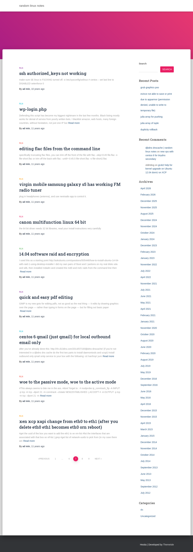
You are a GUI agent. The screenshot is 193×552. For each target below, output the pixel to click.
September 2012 (149, 486)
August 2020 (147, 340)
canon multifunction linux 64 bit (52, 222)
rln (21, 68)
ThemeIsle (168, 544)
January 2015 (147, 435)
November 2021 (149, 283)
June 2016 (146, 391)
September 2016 (149, 385)
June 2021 (146, 296)
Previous (44, 459)
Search (143, 63)
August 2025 (147, 213)
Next (97, 459)
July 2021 (145, 289)
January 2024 (147, 239)
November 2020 (149, 328)
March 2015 (147, 429)
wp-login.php (33, 109)
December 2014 (149, 442)
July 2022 (145, 271)
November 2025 (149, 207)
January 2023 (147, 258)
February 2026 (148, 194)
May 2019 (146, 372)
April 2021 (146, 309)
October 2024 (147, 232)
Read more (74, 123)
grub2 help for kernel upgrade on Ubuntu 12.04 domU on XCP (158, 169)
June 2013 (146, 474)
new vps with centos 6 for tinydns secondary (159, 155)
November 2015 (149, 416)
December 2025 (149, 201)
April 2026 (146, 188)
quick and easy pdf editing (46, 297)
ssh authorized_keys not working (52, 73)
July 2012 (145, 493)
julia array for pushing (152, 116)
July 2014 (145, 461)
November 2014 (149, 448)
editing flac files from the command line (59, 148)
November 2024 (149, 226)
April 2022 (146, 277)
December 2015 (149, 410)
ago (38, 89)
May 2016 (146, 397)
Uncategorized (148, 516)
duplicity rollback (149, 129)
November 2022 (149, 264)
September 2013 (149, 467)
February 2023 (148, 252)
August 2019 (147, 359)
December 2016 (149, 378)
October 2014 (147, 455)
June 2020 (146, 347)
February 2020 (148, 353)
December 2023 (149, 245)
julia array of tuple (150, 123)
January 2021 (147, 321)
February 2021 (148, 315)
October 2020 (147, 334)
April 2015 (146, 423)
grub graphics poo (150, 87)
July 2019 (145, 366)
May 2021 (146, 302)
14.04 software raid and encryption (54, 254)
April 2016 (146, 404)
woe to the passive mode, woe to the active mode (67, 382)
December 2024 (149, 220)
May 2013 (146, 480)
